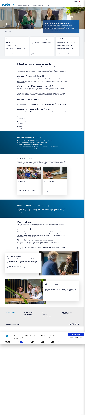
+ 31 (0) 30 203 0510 (66, 313)
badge (61, 224)
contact (57, 247)
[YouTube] (78, 324)
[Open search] (80, 5)
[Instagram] (73, 324)
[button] (16, 266)
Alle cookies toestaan (76, 278)
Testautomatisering (39, 39)
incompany (28, 209)
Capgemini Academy (22, 208)
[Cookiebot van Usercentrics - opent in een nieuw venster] (7, 286)
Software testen (12, 39)
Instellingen (58, 286)
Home (6, 31)
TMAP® (60, 39)
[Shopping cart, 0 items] (82, 2)
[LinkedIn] (76, 324)
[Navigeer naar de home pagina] (8, 4)
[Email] (70, 324)
